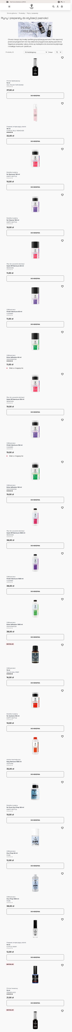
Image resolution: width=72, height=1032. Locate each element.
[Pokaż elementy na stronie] (59, 52)
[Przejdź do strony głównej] (31, 6)
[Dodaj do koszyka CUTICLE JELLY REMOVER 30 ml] (35, 141)
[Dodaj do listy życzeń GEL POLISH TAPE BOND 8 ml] (62, 1010)
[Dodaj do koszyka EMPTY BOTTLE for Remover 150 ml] (35, 187)
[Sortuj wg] (36, 52)
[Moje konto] (57, 6)
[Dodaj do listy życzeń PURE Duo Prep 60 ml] (62, 828)
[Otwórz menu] (9, 6)
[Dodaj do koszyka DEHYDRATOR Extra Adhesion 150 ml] (35, 500)
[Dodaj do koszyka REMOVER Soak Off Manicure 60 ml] (35, 279)
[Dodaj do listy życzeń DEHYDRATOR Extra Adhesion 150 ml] (62, 462)
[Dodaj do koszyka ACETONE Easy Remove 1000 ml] (35, 774)
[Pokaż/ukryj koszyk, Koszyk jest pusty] (62, 6)
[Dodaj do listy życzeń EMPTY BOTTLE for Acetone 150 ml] (62, 690)
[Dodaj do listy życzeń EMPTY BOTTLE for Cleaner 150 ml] (62, 195)
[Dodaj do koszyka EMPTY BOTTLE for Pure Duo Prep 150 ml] (35, 820)
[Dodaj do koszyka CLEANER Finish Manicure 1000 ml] (35, 591)
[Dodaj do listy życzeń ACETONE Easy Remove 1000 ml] (62, 736)
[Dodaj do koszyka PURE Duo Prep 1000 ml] (35, 912)
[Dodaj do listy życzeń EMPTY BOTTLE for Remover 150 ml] (62, 149)
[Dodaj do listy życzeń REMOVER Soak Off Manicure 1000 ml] (62, 507)
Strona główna (12, 13)
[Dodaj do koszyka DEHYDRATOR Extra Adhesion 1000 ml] (35, 637)
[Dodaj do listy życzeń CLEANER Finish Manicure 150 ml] (62, 420)
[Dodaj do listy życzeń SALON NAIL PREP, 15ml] (62, 645)
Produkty (22, 13)
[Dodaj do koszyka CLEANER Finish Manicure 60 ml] (35, 324)
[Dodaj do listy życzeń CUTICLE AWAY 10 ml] (62, 919)
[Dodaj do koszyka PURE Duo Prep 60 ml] (35, 866)
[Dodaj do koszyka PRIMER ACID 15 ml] (35, 1003)
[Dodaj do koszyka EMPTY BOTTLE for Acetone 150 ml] (35, 729)
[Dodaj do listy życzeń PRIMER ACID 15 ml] (62, 965)
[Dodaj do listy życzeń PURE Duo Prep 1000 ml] (62, 873)
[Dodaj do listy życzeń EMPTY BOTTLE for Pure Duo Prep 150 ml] (62, 782)
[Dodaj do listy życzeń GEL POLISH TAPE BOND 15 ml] (62, 57)
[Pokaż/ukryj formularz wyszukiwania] (53, 6)
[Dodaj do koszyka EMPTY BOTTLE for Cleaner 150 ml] (35, 233)
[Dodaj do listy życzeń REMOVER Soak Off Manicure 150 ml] (62, 374)
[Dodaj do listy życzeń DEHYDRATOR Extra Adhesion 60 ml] (62, 332)
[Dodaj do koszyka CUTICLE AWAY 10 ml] (35, 957)
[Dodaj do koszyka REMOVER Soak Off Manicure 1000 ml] (35, 546)
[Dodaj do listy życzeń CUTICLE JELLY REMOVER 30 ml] (62, 103)
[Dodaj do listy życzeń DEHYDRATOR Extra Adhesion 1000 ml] (62, 599)
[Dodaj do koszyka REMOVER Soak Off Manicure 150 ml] (35, 412)
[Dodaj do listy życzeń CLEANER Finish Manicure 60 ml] (62, 286)
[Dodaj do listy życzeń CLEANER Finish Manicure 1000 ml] (62, 553)
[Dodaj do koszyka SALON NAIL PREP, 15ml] (35, 683)
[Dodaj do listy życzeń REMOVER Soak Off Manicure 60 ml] (62, 240)
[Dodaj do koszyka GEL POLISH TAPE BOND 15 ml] (35, 96)
